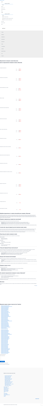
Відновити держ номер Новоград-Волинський (6, 334)
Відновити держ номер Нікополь (5, 332)
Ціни (2, 53)
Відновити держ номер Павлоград (5, 337)
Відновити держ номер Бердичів (5, 307)
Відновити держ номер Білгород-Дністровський (6, 306)
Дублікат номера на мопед (8, 383)
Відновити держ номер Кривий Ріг (5, 325)
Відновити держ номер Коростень (5, 324)
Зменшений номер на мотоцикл (8, 382)
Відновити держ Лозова (4, 327)
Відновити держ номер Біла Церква (5, 305)
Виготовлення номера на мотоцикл (9, 381)
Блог (3, 15)
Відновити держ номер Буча (4, 310)
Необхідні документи (3, 9)
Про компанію (2, 21)
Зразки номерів (5, 387)
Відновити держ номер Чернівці (4, 351)
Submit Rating (2, 361)
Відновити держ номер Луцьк (4, 328)
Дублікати (2, 34)
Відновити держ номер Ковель (4, 322)
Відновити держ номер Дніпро (4, 313)
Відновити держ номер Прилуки (4, 339)
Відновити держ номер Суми (4, 343)
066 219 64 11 (3, 28)
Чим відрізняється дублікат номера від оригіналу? (7, 18)
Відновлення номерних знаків (8, 379)
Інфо (2, 12)
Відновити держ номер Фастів (4, 346)
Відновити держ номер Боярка (4, 308)
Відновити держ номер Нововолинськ (5, 333)
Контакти (5, 395)
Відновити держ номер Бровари (4, 309)
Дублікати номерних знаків (8, 376)
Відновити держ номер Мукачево (5, 331)
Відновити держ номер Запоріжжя (5, 315)
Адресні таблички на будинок (8, 385)
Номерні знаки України (6, 388)
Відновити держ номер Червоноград (5, 349)
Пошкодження (3, 46)
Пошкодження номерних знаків (8, 378)
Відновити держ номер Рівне (4, 340)
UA (2, 2)
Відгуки (2, 24)
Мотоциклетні (3, 39)
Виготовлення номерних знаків (8, 375)
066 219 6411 (37, 398)
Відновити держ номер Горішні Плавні (5, 312)
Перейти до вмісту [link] (2, 0)
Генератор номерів (6, 391)
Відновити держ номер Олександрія (5, 336)
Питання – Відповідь (6, 390)
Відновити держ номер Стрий (4, 342)
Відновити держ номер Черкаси (4, 350)
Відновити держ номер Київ (4, 321)
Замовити (2, 6)
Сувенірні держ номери (7, 384)
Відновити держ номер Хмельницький (5, 348)
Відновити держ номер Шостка (4, 353)
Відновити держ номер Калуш (4, 319)
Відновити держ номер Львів (4, 329)
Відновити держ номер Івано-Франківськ (6, 316)
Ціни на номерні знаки (6, 386)
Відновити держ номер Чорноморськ (5, 352)
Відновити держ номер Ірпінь (4, 318)
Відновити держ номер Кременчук (5, 326)
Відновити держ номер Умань (4, 345)
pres (36, 285)
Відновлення (2, 41)
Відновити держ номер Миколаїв (5, 330)
